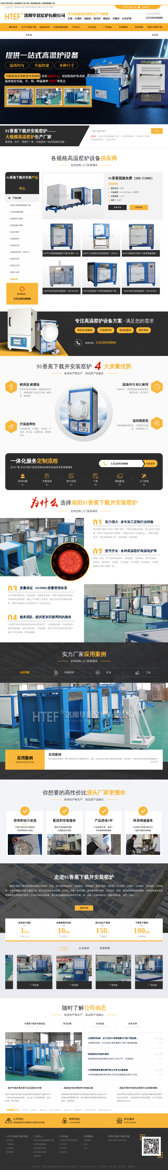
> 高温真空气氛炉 (16, 219)
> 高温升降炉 (14, 232)
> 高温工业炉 (14, 272)
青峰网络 (131, 1167)
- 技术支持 (62, 1152)
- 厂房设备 (9, 1144)
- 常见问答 (62, 1144)
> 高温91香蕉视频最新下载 (20, 205)
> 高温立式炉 (14, 265)
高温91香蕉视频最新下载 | (108, 136)
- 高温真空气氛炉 (39, 1148)
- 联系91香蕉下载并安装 (116, 1140)
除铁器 (25, 1110)
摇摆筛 (33, 1110)
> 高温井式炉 (14, 259)
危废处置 (78, 1110)
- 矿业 (85, 1144)
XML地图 (112, 1167)
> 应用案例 (88, 1136)
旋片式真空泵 (55, 1110)
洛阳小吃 (67, 1110)
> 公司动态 (63, 1136)
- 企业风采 (9, 1148)
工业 (143, 672)
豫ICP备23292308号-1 (88, 1167)
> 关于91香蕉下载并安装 (16, 1136)
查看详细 (117, 207)
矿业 (103, 672)
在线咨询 (145, 7)
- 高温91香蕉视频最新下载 (43, 1140)
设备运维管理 (90, 1110)
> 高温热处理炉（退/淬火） (20, 252)
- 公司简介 (9, 1140)
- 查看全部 (37, 1156)
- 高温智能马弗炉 (39, 1152)
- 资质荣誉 (9, 1152)
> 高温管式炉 (14, 245)
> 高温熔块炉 (14, 239)
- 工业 (85, 1148)
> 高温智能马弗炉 (16, 225)
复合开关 (43, 1110)
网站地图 (103, 1167)
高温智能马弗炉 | (97, 140)
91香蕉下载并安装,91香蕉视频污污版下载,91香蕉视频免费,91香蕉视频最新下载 (27, 3)
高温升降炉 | (111, 140)
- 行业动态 (62, 1148)
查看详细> (154, 762)
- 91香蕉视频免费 (39, 1144)
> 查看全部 (13, 279)
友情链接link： (13, 1110)
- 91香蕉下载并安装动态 (68, 1140)
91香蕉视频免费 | (128, 136)
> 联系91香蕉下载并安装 (118, 1136)
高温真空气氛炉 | (143, 136)
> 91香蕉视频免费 (16, 212)
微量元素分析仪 (105, 1110)
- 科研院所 (87, 1140)
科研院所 (64, 672)
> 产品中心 (38, 1136)
